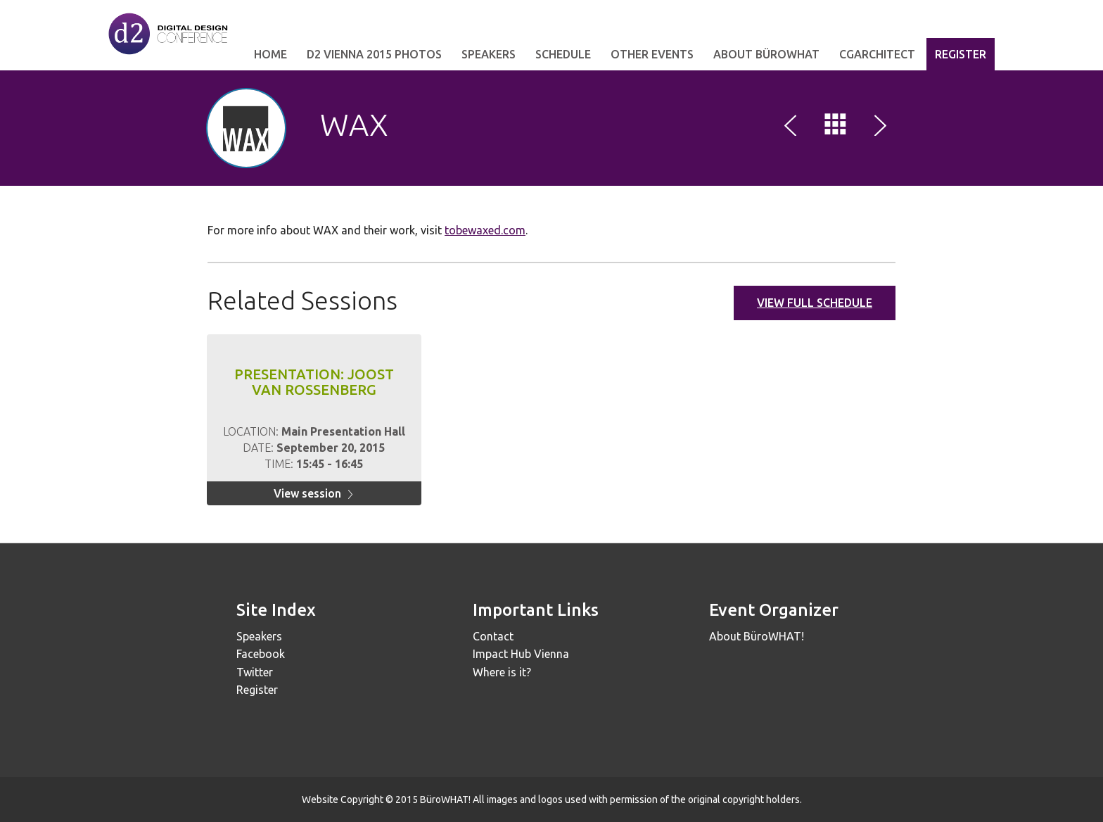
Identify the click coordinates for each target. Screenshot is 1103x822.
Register (960, 54)
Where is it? (502, 672)
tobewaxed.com (485, 230)
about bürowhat (766, 54)
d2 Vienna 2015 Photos (374, 54)
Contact (493, 636)
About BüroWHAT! (756, 636)
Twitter (254, 672)
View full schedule (814, 302)
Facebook (260, 653)
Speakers (488, 54)
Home (270, 54)
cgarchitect (877, 54)
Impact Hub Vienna (521, 653)
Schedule (563, 54)
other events (652, 54)
